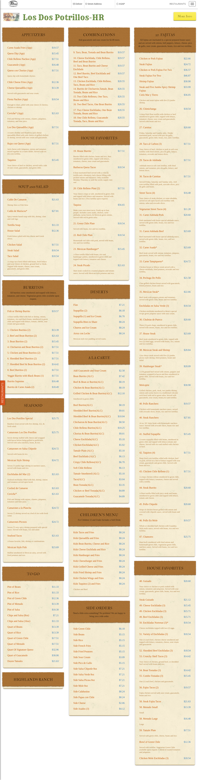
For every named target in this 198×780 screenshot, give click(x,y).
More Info (185, 16)
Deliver (78, 4)
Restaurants (178, 4)
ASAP (122, 4)
